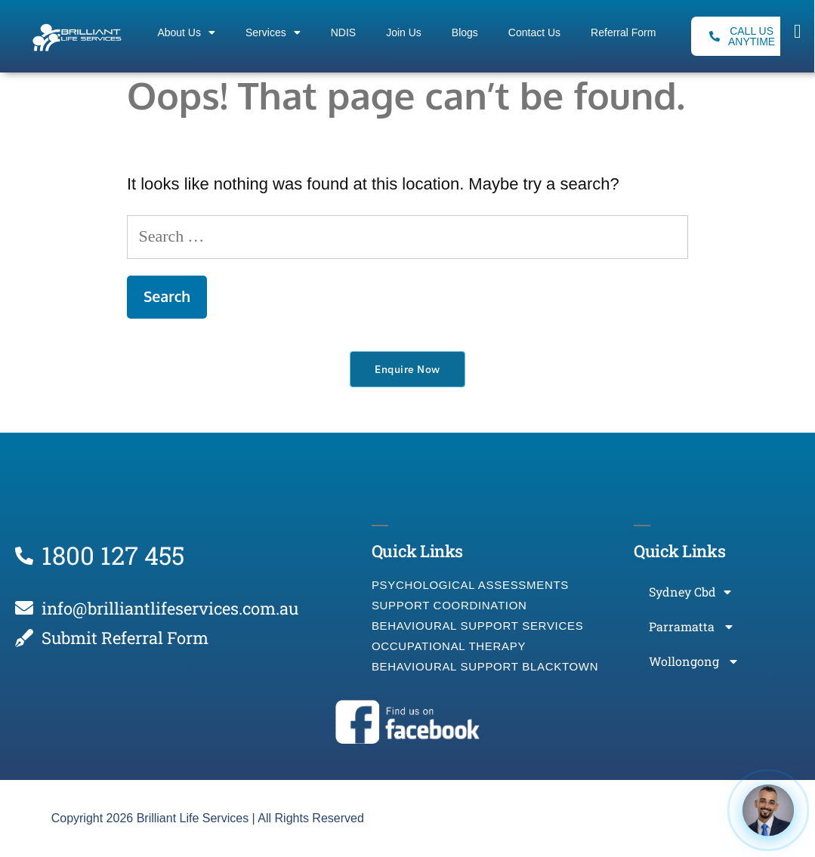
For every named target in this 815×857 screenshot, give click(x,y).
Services (273, 32)
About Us (186, 32)
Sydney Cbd (690, 592)
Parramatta (691, 626)
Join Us (403, 32)
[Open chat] (768, 810)
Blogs (465, 32)
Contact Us (534, 32)
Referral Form (623, 32)
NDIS (343, 32)
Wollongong (693, 661)
